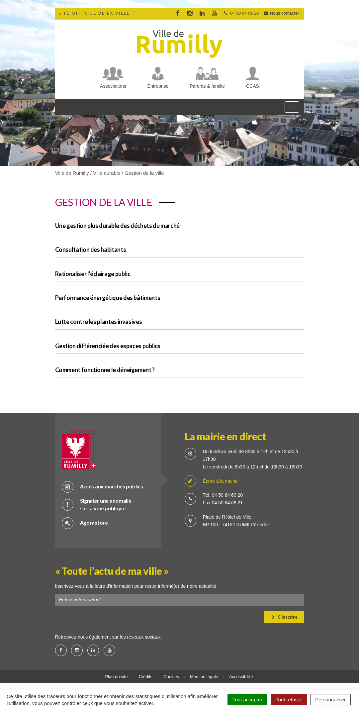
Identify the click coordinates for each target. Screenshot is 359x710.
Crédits (145, 676)
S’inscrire (285, 617)
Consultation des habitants (90, 249)
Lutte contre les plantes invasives (98, 321)
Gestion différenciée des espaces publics (108, 346)
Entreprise (158, 86)
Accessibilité (241, 676)
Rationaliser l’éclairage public (93, 273)
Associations (113, 86)
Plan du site (116, 676)
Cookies (171, 676)
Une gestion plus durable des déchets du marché (117, 225)
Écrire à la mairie (211, 481)
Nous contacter (281, 13)
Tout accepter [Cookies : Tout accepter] (247, 699)
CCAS (252, 86)
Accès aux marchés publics (102, 486)
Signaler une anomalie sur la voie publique (97, 504)
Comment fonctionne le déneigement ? (105, 369)
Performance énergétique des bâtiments (107, 297)
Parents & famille (207, 86)
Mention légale (204, 676)
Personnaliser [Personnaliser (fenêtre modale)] (330, 699)
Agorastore (85, 523)
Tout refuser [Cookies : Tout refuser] (289, 699)
